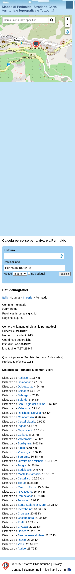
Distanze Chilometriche (35, 564)
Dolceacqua (25, 386)
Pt (43, 569)
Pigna (21, 426)
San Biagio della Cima (31, 404)
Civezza (23, 526)
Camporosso (26, 417)
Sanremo (23, 456)
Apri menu (70, 5)
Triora (21, 482)
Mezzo (8, 273)
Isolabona (24, 382)
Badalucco (24, 469)
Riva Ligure (25, 491)
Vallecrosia (24, 439)
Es (37, 569)
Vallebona (24, 408)
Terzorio (23, 500)
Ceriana (23, 434)
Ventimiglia (24, 452)
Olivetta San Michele (30, 461)
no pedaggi (38, 273)
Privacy (57, 564)
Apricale (23, 377)
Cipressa (23, 513)
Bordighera (25, 443)
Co (59, 569)
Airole (21, 447)
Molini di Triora (27, 487)
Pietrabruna (25, 509)
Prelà (21, 522)
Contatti (16, 569)
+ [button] (67, 19)
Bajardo (22, 399)
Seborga (23, 395)
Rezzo (22, 539)
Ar (47, 569)
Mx (53, 569)
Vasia (21, 544)
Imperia (27, 297)
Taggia (22, 465)
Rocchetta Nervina (29, 412)
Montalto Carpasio (29, 474)
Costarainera (26, 517)
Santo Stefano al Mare (32, 504)
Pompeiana (25, 496)
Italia (5, 297)
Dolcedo (23, 531)
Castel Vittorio (26, 421)
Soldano (23, 390)
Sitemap (29, 569)
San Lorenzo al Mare (31, 535)
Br (64, 569)
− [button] (67, 24)
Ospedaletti (25, 430)
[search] (25, 20)
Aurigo (22, 548)
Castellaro (24, 478)
